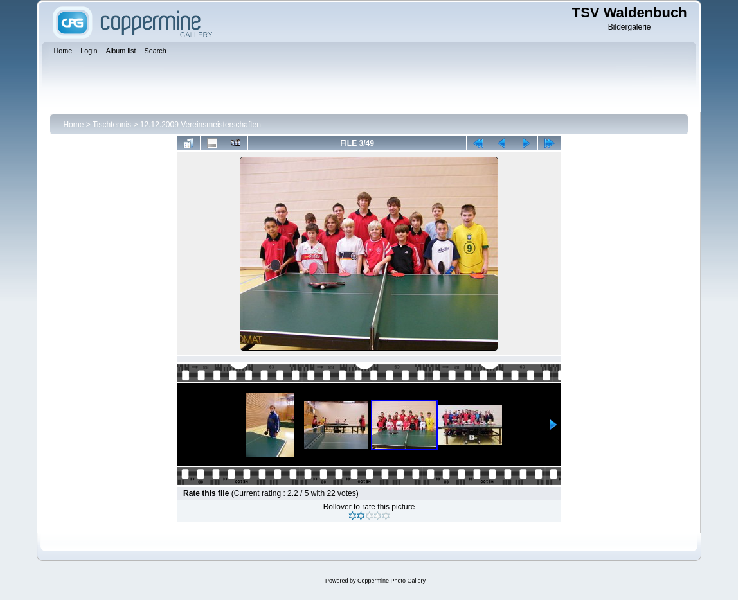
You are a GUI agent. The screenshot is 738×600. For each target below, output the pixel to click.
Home (73, 124)
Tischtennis (112, 124)
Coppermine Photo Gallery (391, 581)
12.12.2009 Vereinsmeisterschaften (200, 124)
